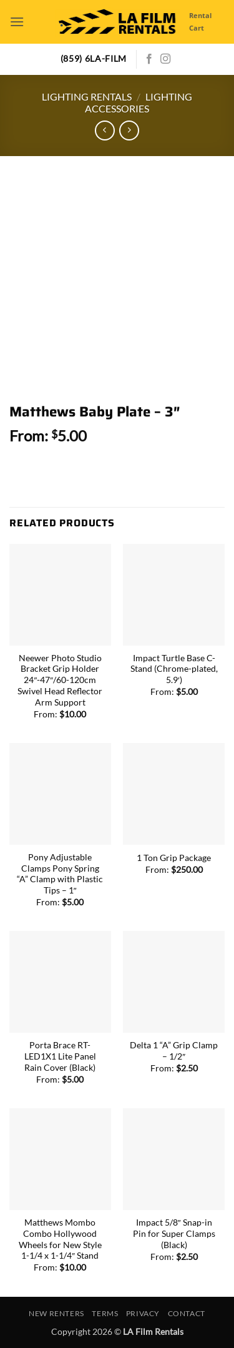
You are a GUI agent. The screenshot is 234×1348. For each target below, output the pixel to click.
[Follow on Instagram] (165, 59)
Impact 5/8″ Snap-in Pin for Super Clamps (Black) (174, 1233)
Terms (105, 1313)
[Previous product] (129, 130)
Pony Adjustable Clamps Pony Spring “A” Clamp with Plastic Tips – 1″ (60, 873)
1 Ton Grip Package (174, 858)
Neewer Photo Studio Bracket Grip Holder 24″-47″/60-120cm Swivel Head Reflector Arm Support (59, 680)
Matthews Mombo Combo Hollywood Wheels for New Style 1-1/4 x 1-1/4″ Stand (60, 1239)
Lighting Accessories (138, 102)
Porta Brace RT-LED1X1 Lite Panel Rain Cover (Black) (60, 1056)
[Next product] (104, 130)
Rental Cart (200, 21)
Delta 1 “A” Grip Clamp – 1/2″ (174, 1050)
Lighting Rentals (87, 96)
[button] (16, 21)
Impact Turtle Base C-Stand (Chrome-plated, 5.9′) (174, 669)
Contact (186, 1313)
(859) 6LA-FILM (94, 59)
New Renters (56, 1313)
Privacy (143, 1313)
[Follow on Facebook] (149, 59)
